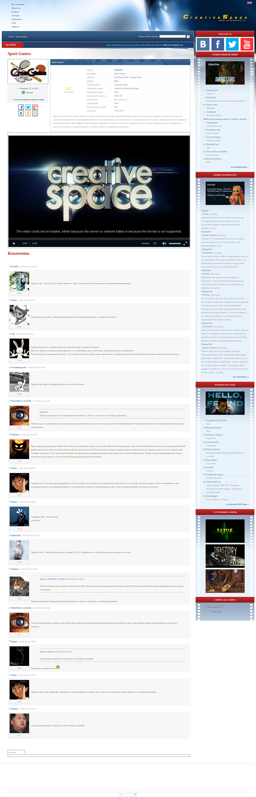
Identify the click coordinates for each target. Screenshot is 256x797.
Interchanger (212, 496)
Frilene (205, 214)
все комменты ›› (241, 377)
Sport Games (58, 62)
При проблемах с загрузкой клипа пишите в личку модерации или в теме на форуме (67, 45)
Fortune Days (135, 77)
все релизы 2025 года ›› (237, 504)
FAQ (14, 23)
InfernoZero (207, 252)
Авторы (16, 15)
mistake (210, 467)
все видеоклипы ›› (240, 167)
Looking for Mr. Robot (216, 420)
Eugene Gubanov (209, 235)
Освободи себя (213, 130)
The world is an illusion (217, 151)
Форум (15, 26)
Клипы (15, 12)
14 (115, 99)
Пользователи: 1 (215, 607)
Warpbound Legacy (215, 474)
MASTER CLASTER (56, 579)
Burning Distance (214, 158)
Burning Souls (213, 144)
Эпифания (211, 112)
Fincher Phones (213, 449)
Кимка (51, 651)
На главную (18, 4)
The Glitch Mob (121, 77)
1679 (116, 103)
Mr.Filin (205, 274)
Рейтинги (17, 19)
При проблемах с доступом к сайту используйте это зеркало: (135, 45)
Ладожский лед (213, 481)
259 (115, 107)
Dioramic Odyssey (215, 435)
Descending (212, 460)
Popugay (205, 210)
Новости (16, 8)
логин (10, 36)
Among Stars (212, 90)
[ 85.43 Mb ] (28, 88)
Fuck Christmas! (214, 137)
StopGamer (211, 97)
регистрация (21, 36)
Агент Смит (212, 104)
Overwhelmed (213, 442)
